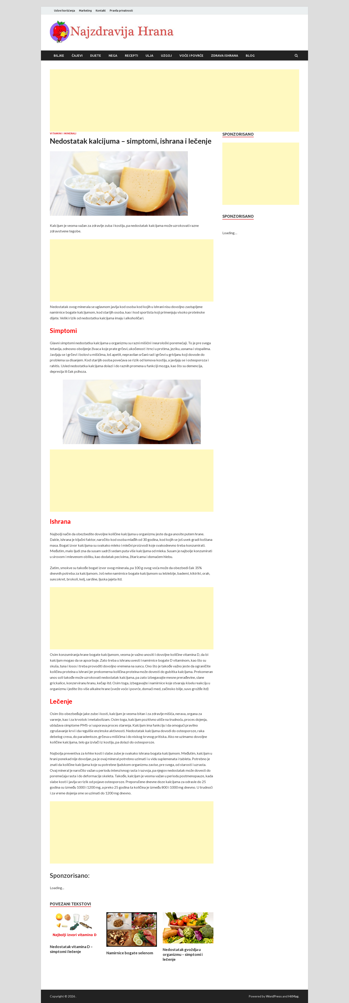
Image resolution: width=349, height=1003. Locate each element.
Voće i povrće (191, 55)
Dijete (95, 55)
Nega (113, 55)
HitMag (293, 996)
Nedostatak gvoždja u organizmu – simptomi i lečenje (183, 954)
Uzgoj (166, 55)
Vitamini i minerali (63, 133)
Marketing (85, 10)
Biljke (59, 55)
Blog (250, 55)
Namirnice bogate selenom (129, 953)
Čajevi (77, 55)
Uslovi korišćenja (64, 10)
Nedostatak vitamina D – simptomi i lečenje (71, 949)
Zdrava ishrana (224, 55)
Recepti (131, 55)
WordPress (274, 996)
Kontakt (101, 10)
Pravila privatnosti (121, 10)
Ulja (149, 55)
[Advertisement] (174, 100)
